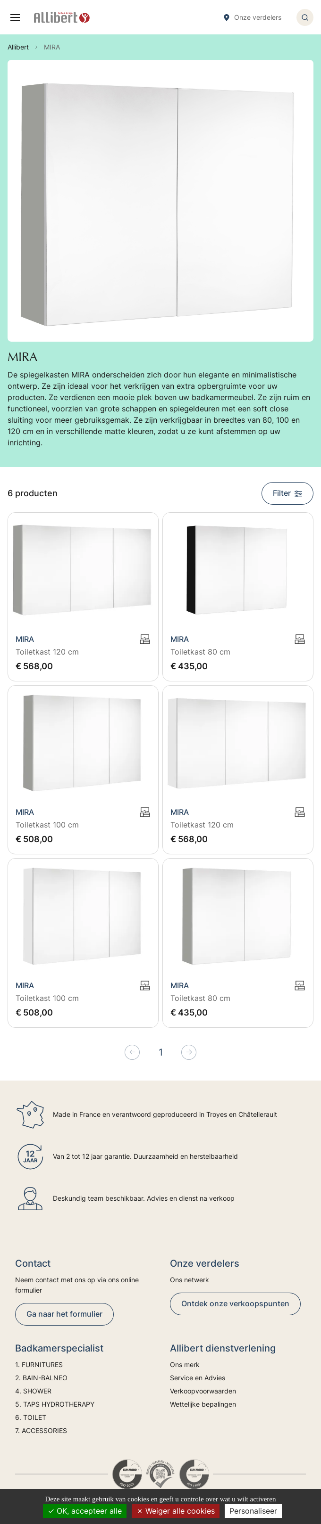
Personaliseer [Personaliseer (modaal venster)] (253, 1511)
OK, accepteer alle (85, 1511)
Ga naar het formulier (64, 1314)
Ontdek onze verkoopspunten (235, 1303)
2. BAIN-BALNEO (41, 1378)
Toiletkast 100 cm (47, 824)
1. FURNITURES (39, 1364)
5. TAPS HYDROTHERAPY (54, 1404)
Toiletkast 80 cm (200, 651)
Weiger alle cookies (175, 1511)
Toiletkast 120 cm (47, 651)
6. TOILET (30, 1417)
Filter (287, 493)
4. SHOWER (33, 1391)
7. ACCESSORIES (41, 1430)
